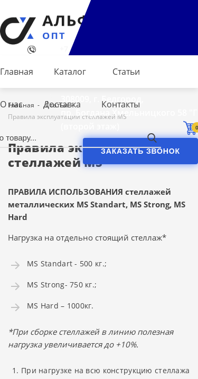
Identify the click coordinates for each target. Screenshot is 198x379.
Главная (16, 71)
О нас (11, 104)
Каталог (70, 71)
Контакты (120, 104)
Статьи (126, 71)
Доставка (62, 104)
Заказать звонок (140, 151)
